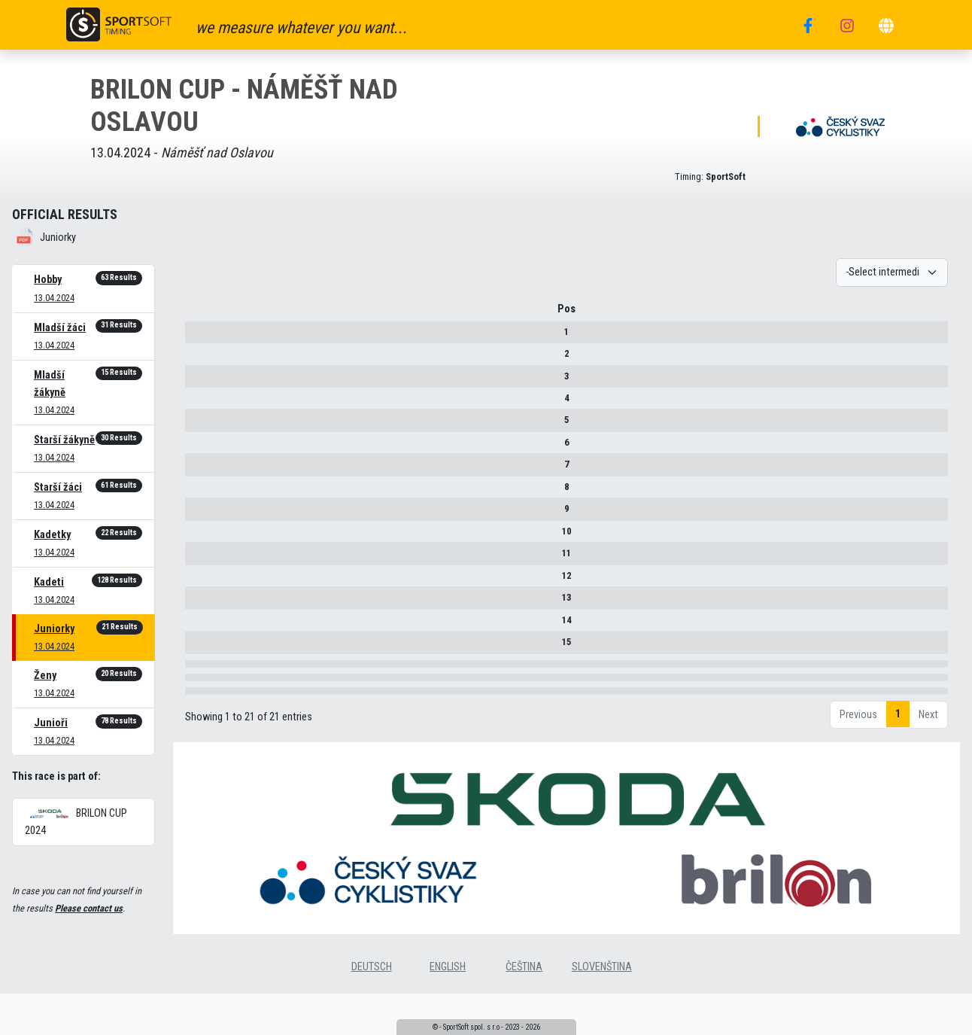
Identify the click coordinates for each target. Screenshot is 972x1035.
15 (202, 647)
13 (202, 602)
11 (202, 558)
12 (202, 580)
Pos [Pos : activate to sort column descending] (202, 314)
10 (202, 536)
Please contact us (89, 908)
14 (202, 625)
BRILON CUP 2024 (76, 822)
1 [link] (898, 811)
